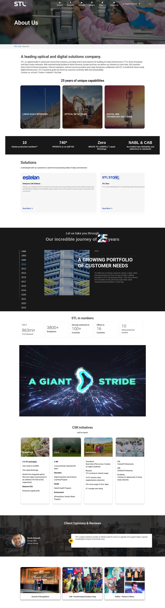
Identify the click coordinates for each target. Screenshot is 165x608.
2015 (23, 277)
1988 (23, 251)
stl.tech (34, 72)
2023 (23, 303)
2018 (23, 286)
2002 (23, 264)
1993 (23, 255)
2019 (23, 290)
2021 (23, 299)
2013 (23, 273)
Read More (28, 208)
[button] (60, 4)
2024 (23, 307)
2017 (23, 281)
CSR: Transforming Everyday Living (82, 596)
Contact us (25, 72)
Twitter (41, 72)
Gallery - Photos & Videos (124, 596)
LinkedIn (49, 72)
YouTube (57, 72)
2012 (23, 268)
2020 (23, 294)
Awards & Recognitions (40, 596)
